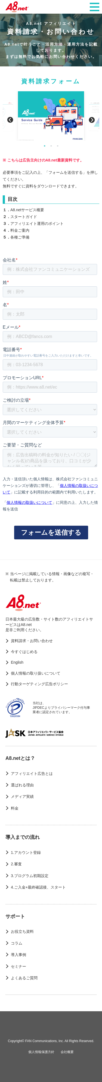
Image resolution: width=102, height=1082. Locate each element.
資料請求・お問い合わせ (32, 641)
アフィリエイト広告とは (32, 773)
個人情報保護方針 (41, 1052)
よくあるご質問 (24, 978)
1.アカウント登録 (26, 852)
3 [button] (57, 146)
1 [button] (44, 146)
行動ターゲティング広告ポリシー (39, 684)
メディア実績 (22, 796)
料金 (14, 808)
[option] (51, 116)
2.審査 (16, 864)
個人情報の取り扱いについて (35, 673)
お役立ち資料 (22, 931)
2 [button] (51, 146)
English (17, 662)
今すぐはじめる (24, 651)
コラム (16, 943)
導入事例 (18, 954)
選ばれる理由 (22, 785)
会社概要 (67, 1052)
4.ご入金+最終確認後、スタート (38, 887)
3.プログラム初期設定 (29, 876)
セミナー (18, 966)
